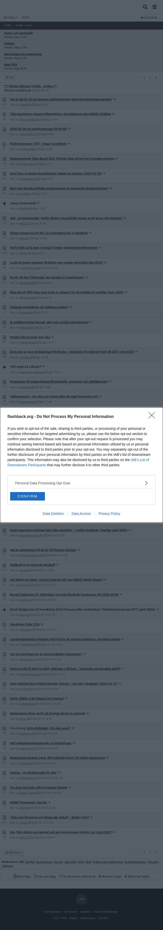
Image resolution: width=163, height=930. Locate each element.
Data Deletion (53, 514)
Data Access (81, 514)
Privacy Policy (109, 514)
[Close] (153, 417)
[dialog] (81, 465)
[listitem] (81, 483)
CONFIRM (27, 496)
